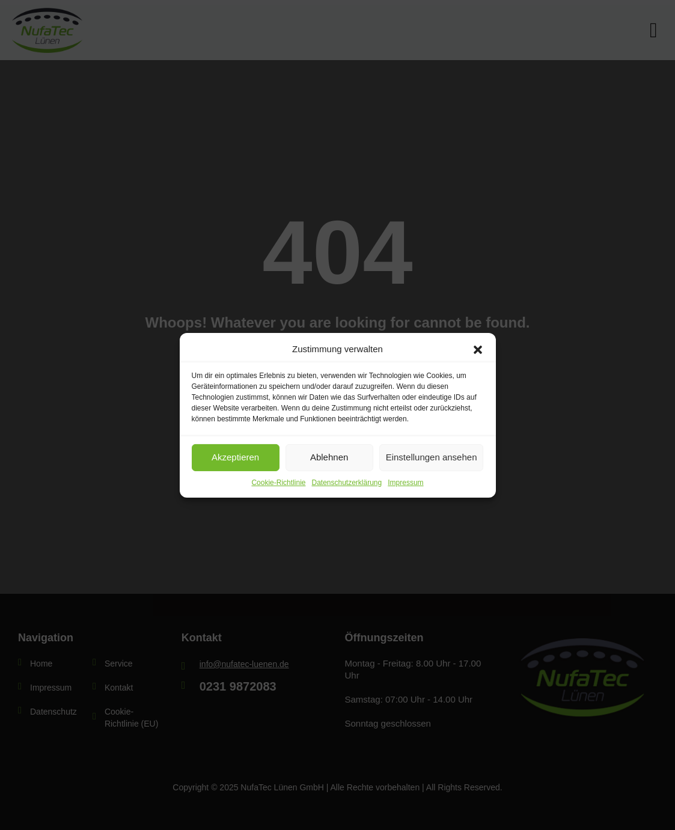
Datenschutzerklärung (346, 482)
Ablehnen (329, 457)
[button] (478, 349)
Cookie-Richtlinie (278, 482)
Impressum (405, 482)
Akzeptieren (235, 457)
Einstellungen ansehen (431, 457)
